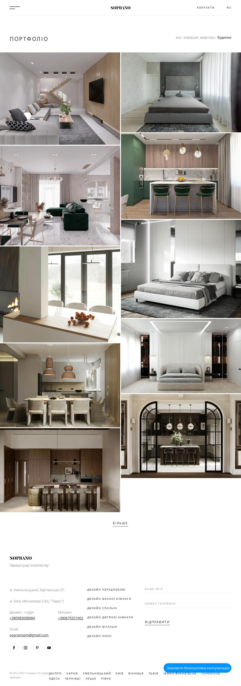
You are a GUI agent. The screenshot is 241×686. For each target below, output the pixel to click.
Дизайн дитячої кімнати (110, 617)
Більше (120, 523)
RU (229, 7)
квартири (207, 37)
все (178, 37)
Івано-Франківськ (180, 673)
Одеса (54, 678)
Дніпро (55, 673)
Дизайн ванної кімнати (109, 599)
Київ (120, 673)
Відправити (157, 622)
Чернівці (73, 678)
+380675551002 (70, 618)
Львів (154, 673)
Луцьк (91, 678)
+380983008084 (22, 618)
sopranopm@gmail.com (29, 635)
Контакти (205, 7)
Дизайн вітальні (102, 627)
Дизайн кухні (99, 636)
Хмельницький (97, 673)
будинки (224, 37)
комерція (191, 37)
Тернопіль (211, 673)
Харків (72, 673)
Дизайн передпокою (106, 589)
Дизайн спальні (102, 608)
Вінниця (136, 673)
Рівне (106, 678)
